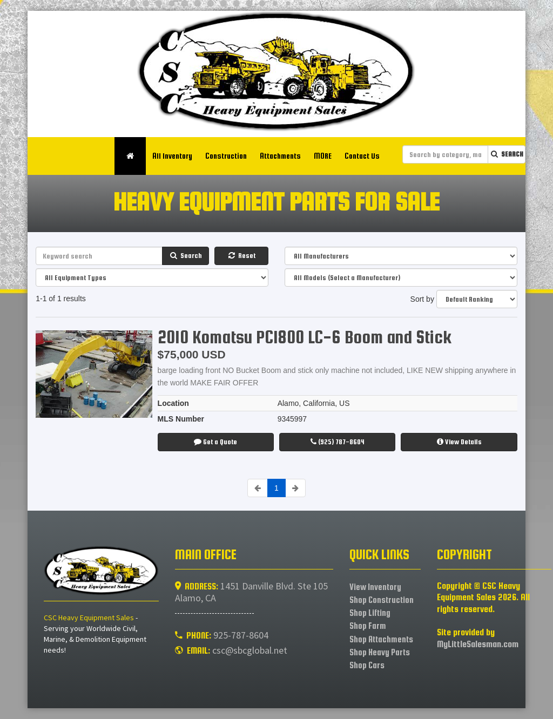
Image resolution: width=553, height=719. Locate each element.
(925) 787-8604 (338, 442)
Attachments (287, 156)
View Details (459, 442)
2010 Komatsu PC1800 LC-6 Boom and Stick (304, 337)
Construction (233, 156)
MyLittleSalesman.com (477, 644)
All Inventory (180, 156)
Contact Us (369, 156)
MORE (330, 156)
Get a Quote (215, 442)
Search (506, 154)
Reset (241, 256)
